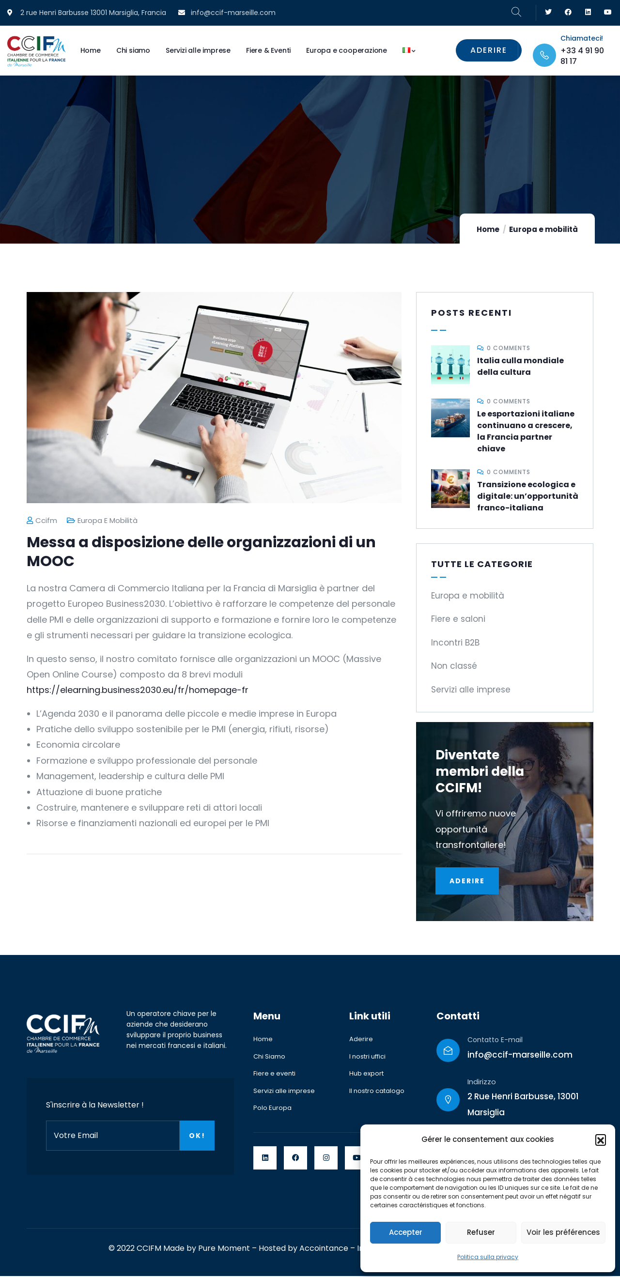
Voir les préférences (563, 1232)
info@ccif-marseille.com (520, 1056)
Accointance (323, 1249)
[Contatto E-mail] (448, 1051)
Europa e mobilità (543, 229)
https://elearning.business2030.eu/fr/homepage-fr (137, 690)
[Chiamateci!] (544, 55)
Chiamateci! (581, 38)
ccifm (42, 520)
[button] (600, 1139)
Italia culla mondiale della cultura (520, 366)
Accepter (405, 1232)
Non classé (454, 666)
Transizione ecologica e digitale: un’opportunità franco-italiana (527, 496)
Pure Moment (224, 1249)
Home (488, 229)
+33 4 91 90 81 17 (582, 56)
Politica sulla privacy (487, 1257)
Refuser (481, 1232)
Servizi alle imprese (471, 689)
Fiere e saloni (458, 619)
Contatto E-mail (495, 1041)
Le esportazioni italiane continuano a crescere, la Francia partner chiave (525, 431)
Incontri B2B (455, 642)
